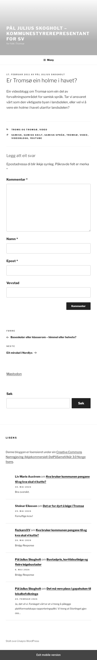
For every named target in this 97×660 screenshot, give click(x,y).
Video (43, 129)
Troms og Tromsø (24, 129)
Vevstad (12, 283)
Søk (9, 394)
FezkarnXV (22, 530)
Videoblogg (19, 138)
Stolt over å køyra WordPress (22, 640)
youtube (36, 138)
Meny (48, 59)
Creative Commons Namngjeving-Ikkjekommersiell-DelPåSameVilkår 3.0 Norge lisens (46, 456)
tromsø (72, 135)
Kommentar (17, 179)
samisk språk (54, 135)
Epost (12, 261)
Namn (12, 239)
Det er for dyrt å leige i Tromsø (63, 506)
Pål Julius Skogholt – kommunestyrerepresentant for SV (48, 34)
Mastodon (14, 374)
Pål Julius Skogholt (50, 74)
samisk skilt (33, 135)
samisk (16, 135)
